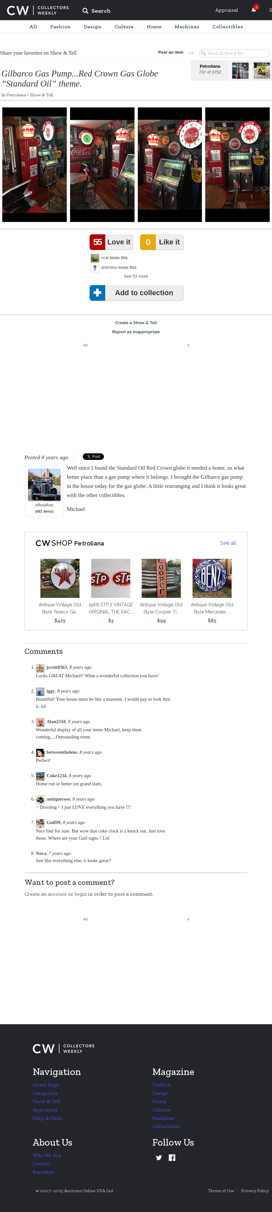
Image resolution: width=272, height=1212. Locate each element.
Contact (42, 1163)
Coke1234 (56, 775)
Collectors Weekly (38, 10)
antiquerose (58, 799)
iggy (51, 691)
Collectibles (166, 1126)
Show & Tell (41, 94)
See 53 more (136, 276)
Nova (41, 853)
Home (159, 1101)
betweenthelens (62, 752)
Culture (161, 1110)
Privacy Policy (255, 1190)
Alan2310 (56, 721)
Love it (111, 242)
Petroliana (16, 94)
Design (160, 1093)
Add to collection (132, 293)
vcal (105, 257)
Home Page (46, 1084)
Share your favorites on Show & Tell (38, 53)
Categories (45, 1093)
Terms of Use (221, 1190)
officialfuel (44, 488)
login (81, 894)
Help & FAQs (48, 1118)
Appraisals (45, 1110)
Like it (161, 242)
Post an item (170, 52)
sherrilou (109, 267)
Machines (163, 1118)
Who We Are (47, 1155)
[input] (144, 12)
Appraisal (226, 10)
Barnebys (43, 1172)
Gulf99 (54, 822)
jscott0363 (57, 667)
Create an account (45, 894)
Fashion (161, 1084)
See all (228, 543)
